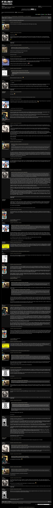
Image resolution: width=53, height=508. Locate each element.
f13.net (2, 503)
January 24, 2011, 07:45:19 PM (15, 56)
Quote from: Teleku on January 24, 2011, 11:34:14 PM (19, 282)
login (10, 7)
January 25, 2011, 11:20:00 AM (15, 416)
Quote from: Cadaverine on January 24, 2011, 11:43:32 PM (20, 225)
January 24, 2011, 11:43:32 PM (15, 199)
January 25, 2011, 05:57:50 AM (15, 264)
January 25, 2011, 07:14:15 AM (15, 341)
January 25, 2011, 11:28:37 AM (15, 442)
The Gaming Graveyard (14, 503)
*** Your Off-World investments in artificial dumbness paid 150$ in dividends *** (20, 251)
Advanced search (20, 12)
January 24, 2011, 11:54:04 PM (15, 222)
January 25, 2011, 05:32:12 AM (15, 253)
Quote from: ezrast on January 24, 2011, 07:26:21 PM (19, 70)
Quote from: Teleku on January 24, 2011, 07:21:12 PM (20, 72)
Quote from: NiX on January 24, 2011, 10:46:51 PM (19, 172)
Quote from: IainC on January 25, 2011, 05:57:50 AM (19, 445)
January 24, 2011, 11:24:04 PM (15, 158)
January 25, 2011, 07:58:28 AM (15, 352)
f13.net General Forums (7, 503)
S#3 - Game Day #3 (28, 503)
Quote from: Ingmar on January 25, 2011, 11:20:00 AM (19, 456)
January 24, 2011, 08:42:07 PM (15, 80)
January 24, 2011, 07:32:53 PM (15, 32)
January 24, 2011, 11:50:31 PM (15, 209)
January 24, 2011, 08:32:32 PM (15, 68)
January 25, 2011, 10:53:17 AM (15, 400)
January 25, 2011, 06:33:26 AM (15, 328)
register (13, 7)
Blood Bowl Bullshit (20, 503)
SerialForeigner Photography (13, 339)
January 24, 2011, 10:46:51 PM (15, 141)
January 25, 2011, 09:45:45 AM (15, 367)
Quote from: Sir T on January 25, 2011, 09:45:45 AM (19, 380)
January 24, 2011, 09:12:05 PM (15, 110)
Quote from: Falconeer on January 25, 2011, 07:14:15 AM (20, 355)
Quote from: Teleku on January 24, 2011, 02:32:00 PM (19, 47)
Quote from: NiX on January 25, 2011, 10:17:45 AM (19, 402)
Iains (14, 219)
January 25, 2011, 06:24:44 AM (15, 305)
